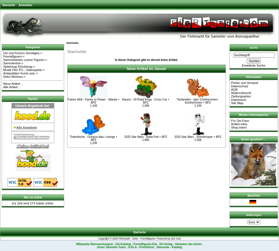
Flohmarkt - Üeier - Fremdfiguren (137, 238)
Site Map (237, 103)
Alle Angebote (26, 127)
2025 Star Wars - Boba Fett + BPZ (145, 136)
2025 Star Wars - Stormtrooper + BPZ (197, 136)
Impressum (238, 99)
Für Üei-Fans (240, 120)
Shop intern (239, 127)
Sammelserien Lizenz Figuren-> (25, 59)
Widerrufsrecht (241, 93)
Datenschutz (239, 86)
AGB (234, 89)
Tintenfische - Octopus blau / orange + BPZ (93, 138)
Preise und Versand (244, 83)
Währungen (253, 214)
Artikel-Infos (239, 124)
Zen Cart (176, 238)
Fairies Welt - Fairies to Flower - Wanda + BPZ (94, 101)
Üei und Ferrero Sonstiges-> (22, 53)
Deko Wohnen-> (14, 76)
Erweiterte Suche (254, 65)
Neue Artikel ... (13, 83)
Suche (253, 47)
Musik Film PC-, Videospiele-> (23, 70)
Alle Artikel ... (12, 87)
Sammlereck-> (13, 63)
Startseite (8, 5)
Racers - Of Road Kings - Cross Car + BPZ (145, 101)
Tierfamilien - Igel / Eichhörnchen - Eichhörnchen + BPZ (198, 101)
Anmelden (25, 5)
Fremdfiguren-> (13, 56)
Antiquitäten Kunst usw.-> (20, 73)
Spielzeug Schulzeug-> (19, 66)
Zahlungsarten (241, 96)
